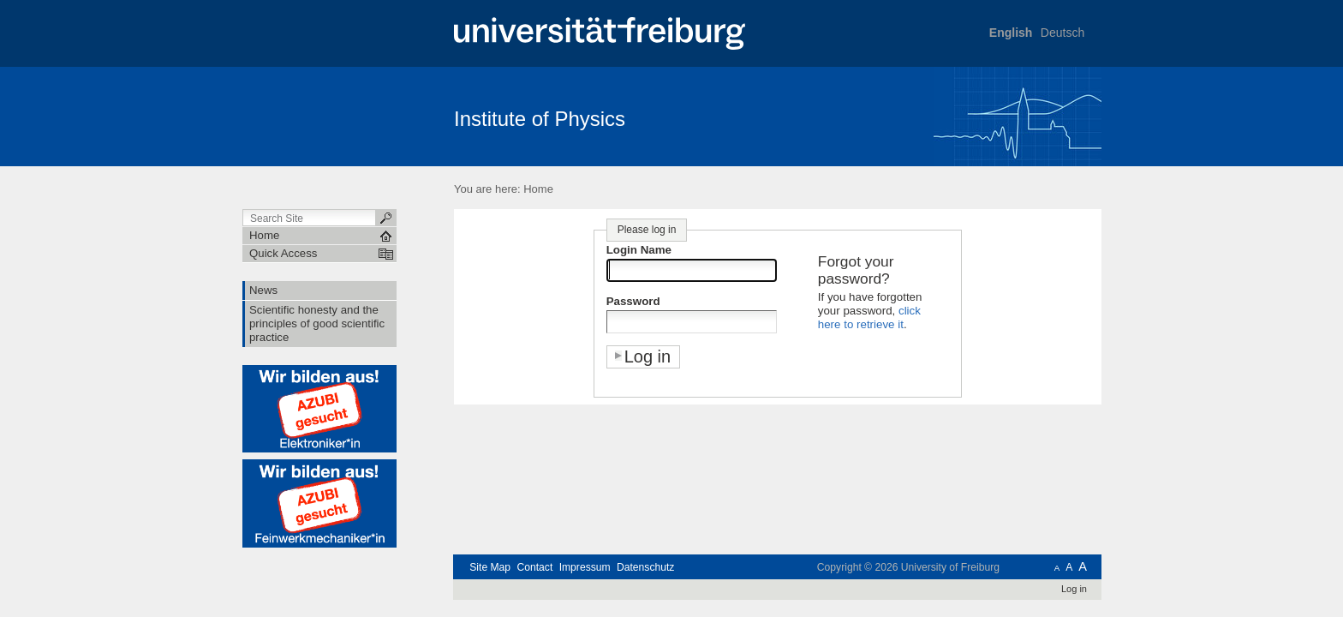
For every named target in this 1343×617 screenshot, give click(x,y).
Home (538, 189)
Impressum (585, 567)
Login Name (639, 249)
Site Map (489, 567)
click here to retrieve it (869, 317)
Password (633, 301)
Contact (534, 567)
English (1011, 32)
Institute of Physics (539, 118)
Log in (1074, 589)
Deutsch (1062, 32)
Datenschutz (645, 567)
